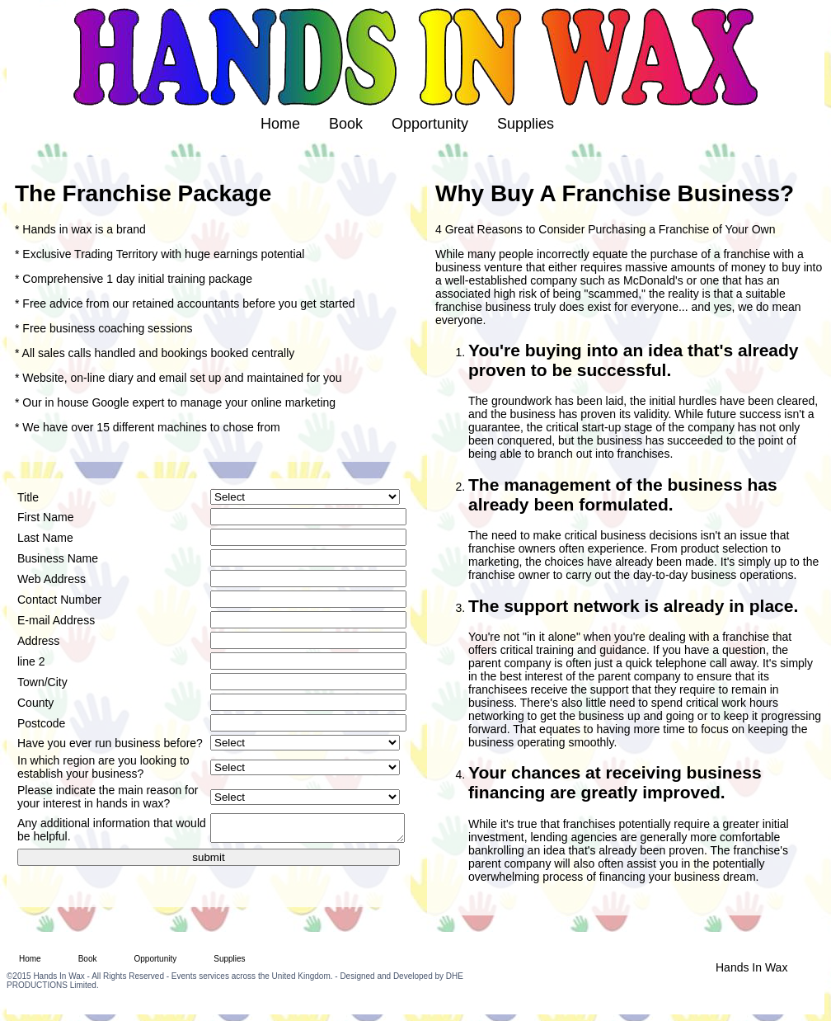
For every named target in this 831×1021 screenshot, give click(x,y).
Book (346, 123)
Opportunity (430, 123)
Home (280, 123)
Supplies (525, 123)
